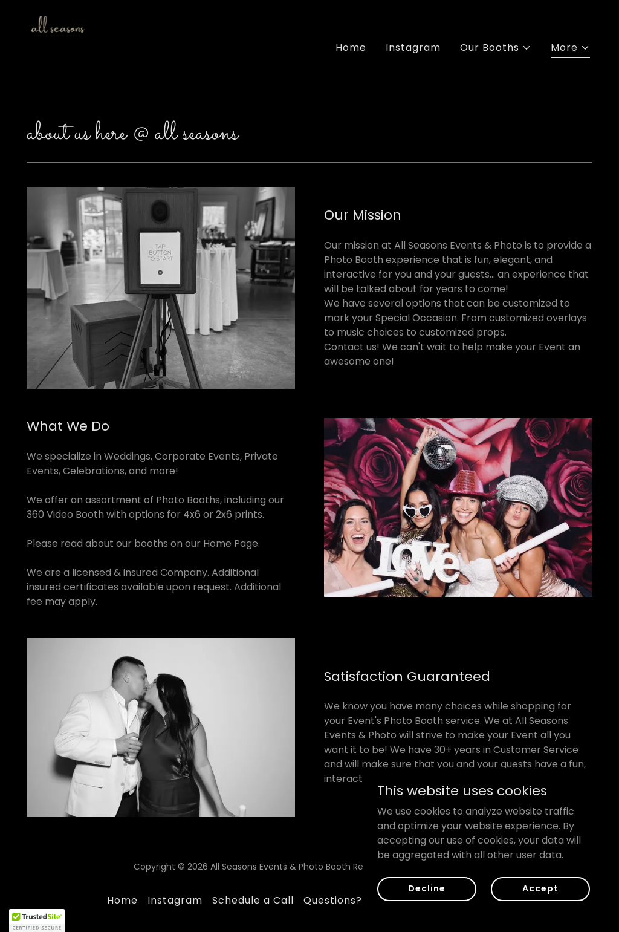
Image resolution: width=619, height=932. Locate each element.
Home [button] (122, 900)
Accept (540, 888)
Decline (426, 888)
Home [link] (350, 47)
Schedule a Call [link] (253, 900)
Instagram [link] (413, 47)
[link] (60, 45)
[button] (495, 48)
